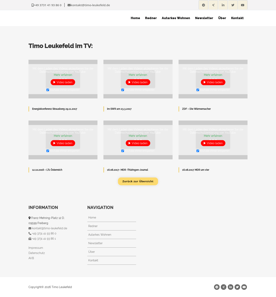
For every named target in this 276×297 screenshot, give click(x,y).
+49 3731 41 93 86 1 (42, 238)
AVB (31, 258)
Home (92, 217)
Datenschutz (36, 253)
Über (91, 251)
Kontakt (93, 260)
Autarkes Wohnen (99, 234)
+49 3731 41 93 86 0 (46, 5)
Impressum (35, 247)
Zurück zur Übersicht (138, 181)
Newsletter (95, 243)
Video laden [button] (64, 82)
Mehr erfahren (63, 74)
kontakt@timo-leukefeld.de (89, 5)
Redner (93, 226)
